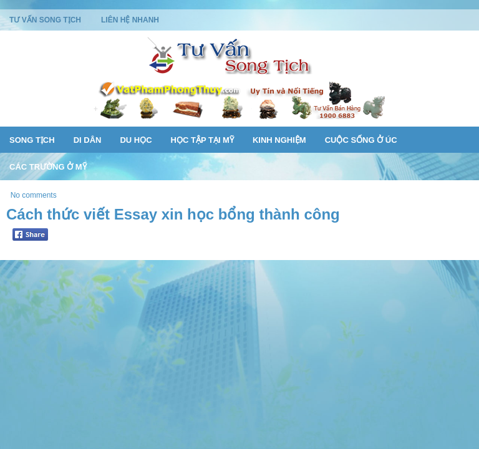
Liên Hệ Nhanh (130, 20)
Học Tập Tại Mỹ (202, 140)
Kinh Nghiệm (279, 140)
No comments (34, 195)
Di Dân (88, 140)
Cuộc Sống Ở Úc (361, 140)
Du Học (136, 140)
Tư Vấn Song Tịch (45, 20)
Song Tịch (32, 140)
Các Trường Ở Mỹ (48, 166)
